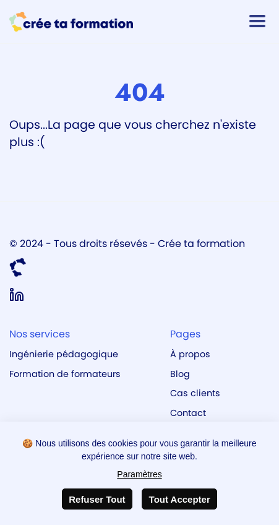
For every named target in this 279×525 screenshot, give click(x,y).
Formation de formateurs (65, 374)
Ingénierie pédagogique (63, 354)
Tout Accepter (179, 499)
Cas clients (195, 393)
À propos (190, 354)
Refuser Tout (97, 499)
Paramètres (139, 474)
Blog (180, 374)
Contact (188, 413)
